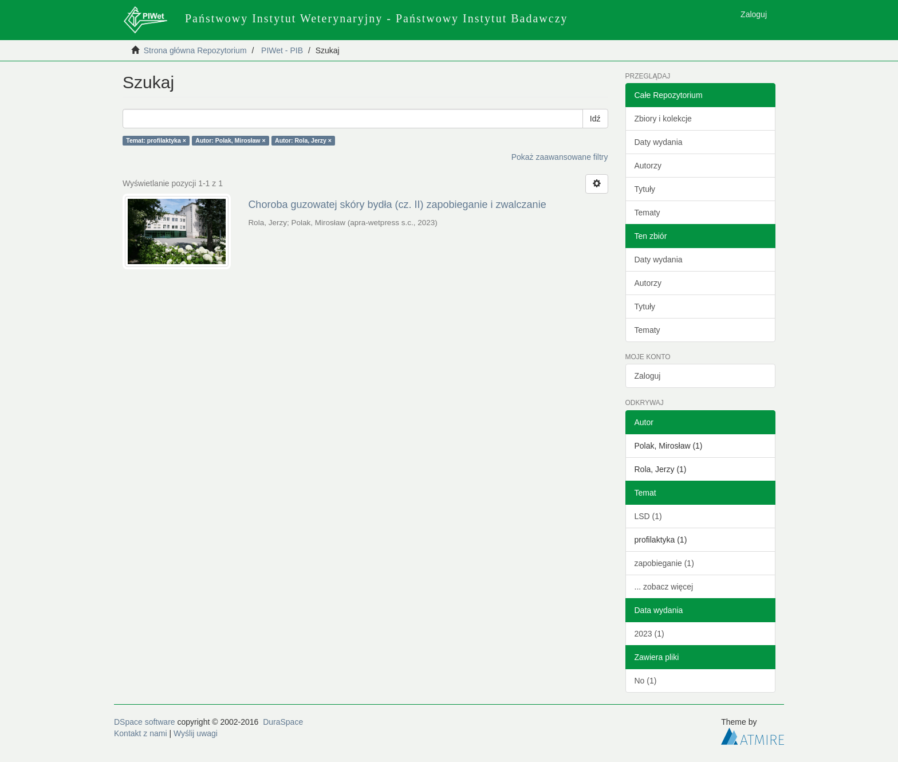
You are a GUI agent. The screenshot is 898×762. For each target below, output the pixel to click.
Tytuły (645, 189)
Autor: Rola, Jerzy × (303, 140)
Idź (595, 118)
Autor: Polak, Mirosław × (230, 140)
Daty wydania (659, 142)
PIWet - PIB (282, 50)
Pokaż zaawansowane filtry (559, 157)
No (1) (646, 680)
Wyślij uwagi (196, 733)
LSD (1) (648, 516)
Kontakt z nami (140, 733)
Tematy (647, 212)
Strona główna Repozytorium (195, 50)
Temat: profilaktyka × (156, 140)
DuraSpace (283, 721)
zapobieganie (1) (664, 563)
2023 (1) (649, 633)
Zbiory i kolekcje (663, 118)
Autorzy (648, 165)
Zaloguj (648, 375)
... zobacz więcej (664, 586)
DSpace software (144, 721)
